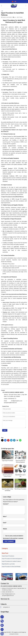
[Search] (26, 5)
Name (5, 516)
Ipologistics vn (6, 607)
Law (15, 17)
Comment (6, 504)
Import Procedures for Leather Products (11, 561)
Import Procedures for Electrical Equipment (12, 558)
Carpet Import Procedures (8, 556)
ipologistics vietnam (14, 634)
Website (5, 528)
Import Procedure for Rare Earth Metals (11, 566)
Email (4, 522)
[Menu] (2, 6)
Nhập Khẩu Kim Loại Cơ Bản (8, 564)
